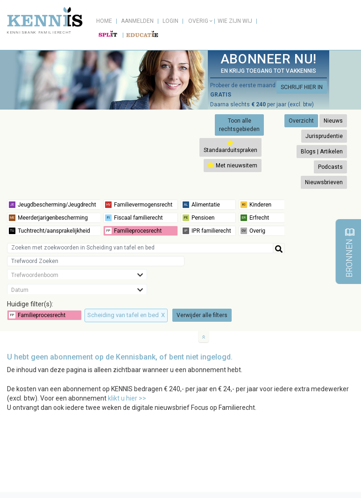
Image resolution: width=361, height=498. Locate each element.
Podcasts (330, 167)
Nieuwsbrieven (324, 182)
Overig (198, 21)
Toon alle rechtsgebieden (239, 125)
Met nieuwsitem (232, 165)
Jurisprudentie (324, 136)
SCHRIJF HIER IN (302, 87)
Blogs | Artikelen (322, 151)
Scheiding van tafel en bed (126, 314)
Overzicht (301, 121)
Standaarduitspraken (230, 146)
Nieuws (333, 121)
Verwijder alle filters (202, 315)
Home (104, 21)
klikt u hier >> (127, 398)
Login (170, 21)
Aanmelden (137, 21)
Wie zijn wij (235, 21)
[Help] (279, 248)
